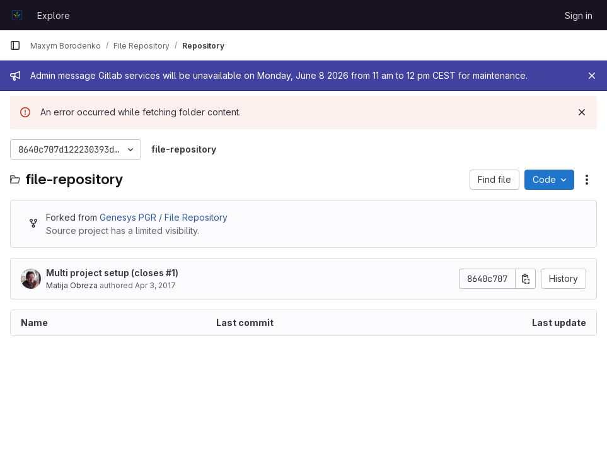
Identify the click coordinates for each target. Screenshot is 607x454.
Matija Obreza (72, 285)
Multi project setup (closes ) (112, 272)
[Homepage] (17, 15)
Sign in (579, 15)
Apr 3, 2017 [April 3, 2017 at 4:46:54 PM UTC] (155, 285)
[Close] (591, 75)
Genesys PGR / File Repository (164, 217)
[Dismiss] (581, 112)
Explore (53, 15)
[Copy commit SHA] (526, 279)
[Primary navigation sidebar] (15, 45)
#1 (170, 272)
